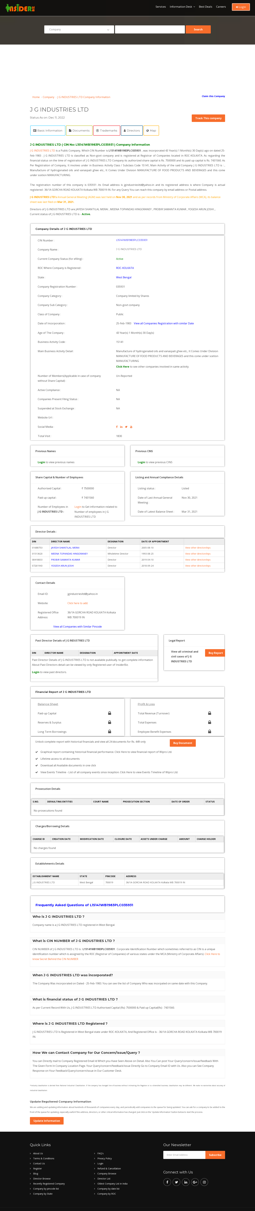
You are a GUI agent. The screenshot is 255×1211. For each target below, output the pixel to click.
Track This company (208, 118)
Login (241, 7)
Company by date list (108, 1178)
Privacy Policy (104, 1148)
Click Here (123, 363)
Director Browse (42, 1168)
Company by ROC (106, 1183)
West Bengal (124, 276)
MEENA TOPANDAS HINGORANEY (69, 546)
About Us (38, 1143)
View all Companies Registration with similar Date (164, 321)
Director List (103, 1168)
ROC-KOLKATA (125, 267)
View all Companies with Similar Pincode (77, 618)
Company (48, 97)
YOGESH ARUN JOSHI (62, 558)
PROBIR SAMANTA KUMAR (65, 552)
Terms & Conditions (43, 1148)
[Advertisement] (127, 69)
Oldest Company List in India (112, 1173)
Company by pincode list (46, 1178)
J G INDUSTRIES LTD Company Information (83, 97)
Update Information (47, 1111)
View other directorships (198, 540)
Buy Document (182, 734)
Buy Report (216, 646)
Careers (221, 6)
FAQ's (100, 1143)
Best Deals (205, 6)
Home (36, 97)
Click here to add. (77, 595)
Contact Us (39, 1153)
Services (161, 6)
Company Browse (106, 1163)
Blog (35, 1163)
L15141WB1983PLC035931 (132, 239)
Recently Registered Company (49, 1173)
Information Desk (181, 6)
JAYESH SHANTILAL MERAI (65, 540)
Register (37, 1158)
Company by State (43, 1183)
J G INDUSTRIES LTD (43, 150)
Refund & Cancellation (109, 1158)
